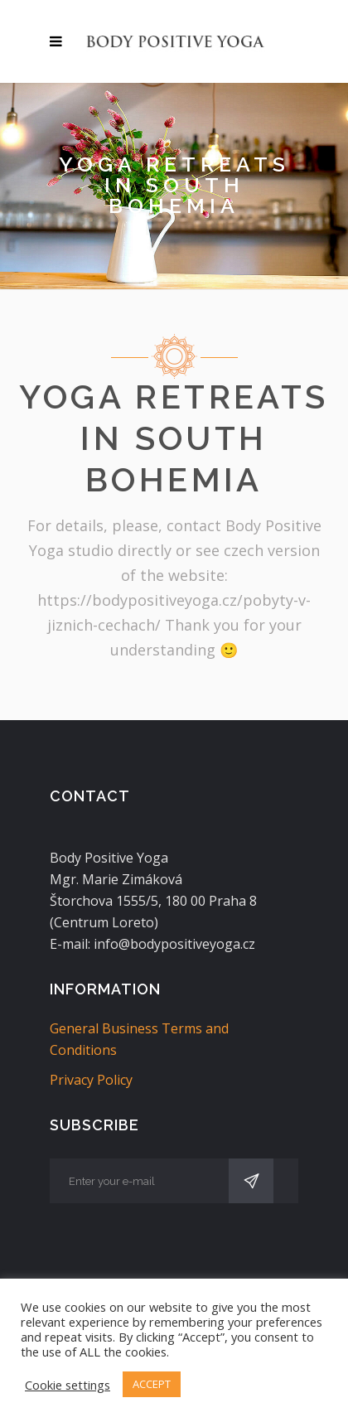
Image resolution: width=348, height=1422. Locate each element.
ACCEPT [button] (152, 1383)
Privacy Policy (91, 1080)
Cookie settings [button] (67, 1384)
